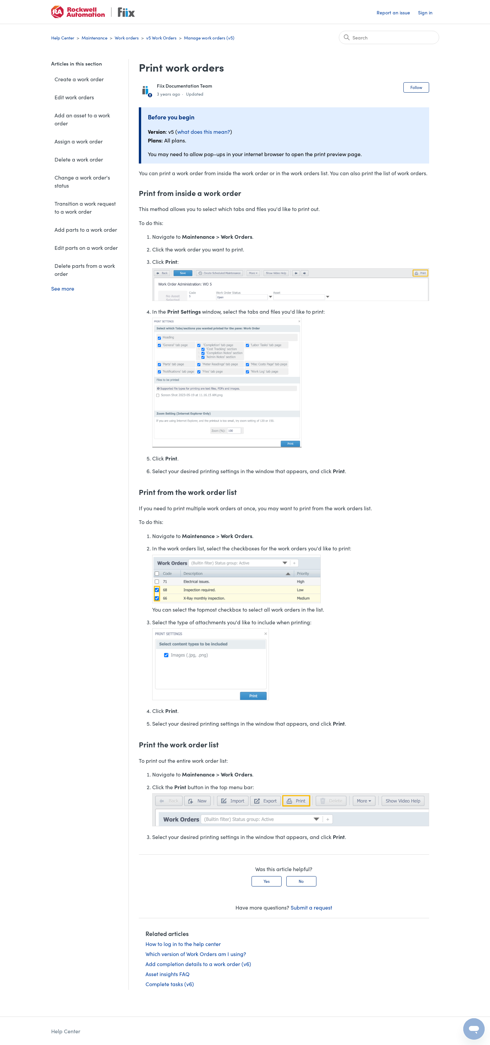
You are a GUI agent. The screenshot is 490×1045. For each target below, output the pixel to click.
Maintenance (94, 37)
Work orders (127, 37)
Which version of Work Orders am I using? (195, 953)
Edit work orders (74, 97)
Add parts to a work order (86, 229)
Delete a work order (79, 159)
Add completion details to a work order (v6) (198, 963)
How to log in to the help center (183, 943)
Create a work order (79, 79)
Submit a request (311, 907)
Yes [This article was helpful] (267, 881)
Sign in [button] (425, 12)
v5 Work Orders (161, 37)
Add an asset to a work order (82, 119)
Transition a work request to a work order (85, 207)
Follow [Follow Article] (416, 87)
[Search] (389, 37)
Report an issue (393, 12)
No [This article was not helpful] (301, 881)
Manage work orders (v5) (209, 37)
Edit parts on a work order (86, 247)
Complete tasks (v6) (169, 983)
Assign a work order (79, 141)
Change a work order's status (82, 181)
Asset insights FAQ (167, 973)
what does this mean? (203, 131)
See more (62, 288)
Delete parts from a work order (85, 269)
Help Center (62, 37)
